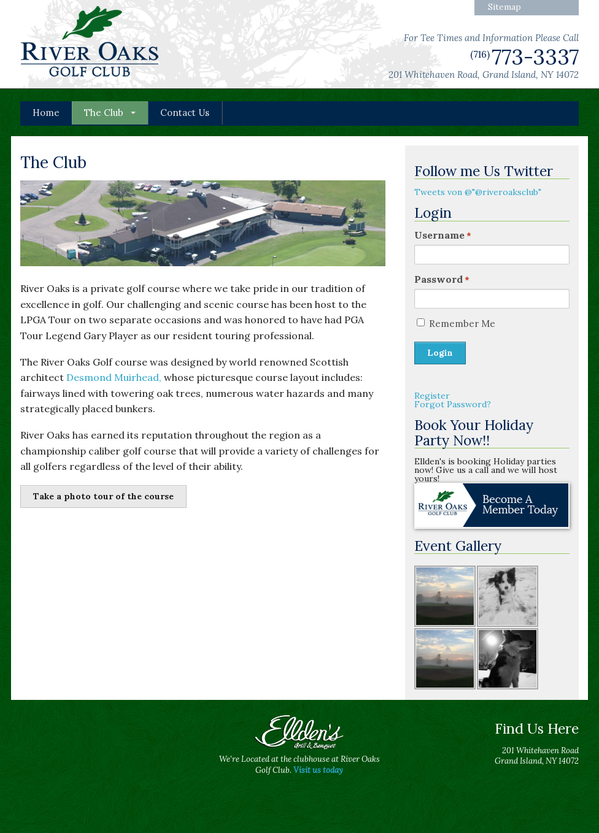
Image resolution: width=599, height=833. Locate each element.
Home (46, 112)
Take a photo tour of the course (103, 496)
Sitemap (504, 6)
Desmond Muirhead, (113, 377)
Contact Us (184, 112)
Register (432, 395)
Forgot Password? (452, 404)
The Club (103, 112)
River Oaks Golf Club (90, 43)
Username (442, 235)
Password (442, 279)
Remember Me (462, 323)
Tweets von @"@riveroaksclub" (477, 192)
